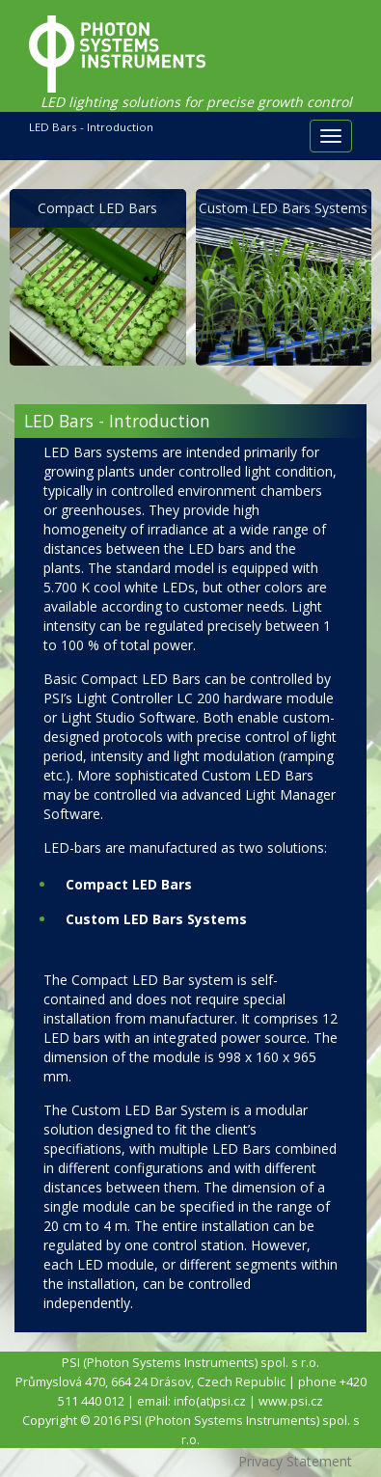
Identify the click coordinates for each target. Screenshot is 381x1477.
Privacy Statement (295, 1461)
